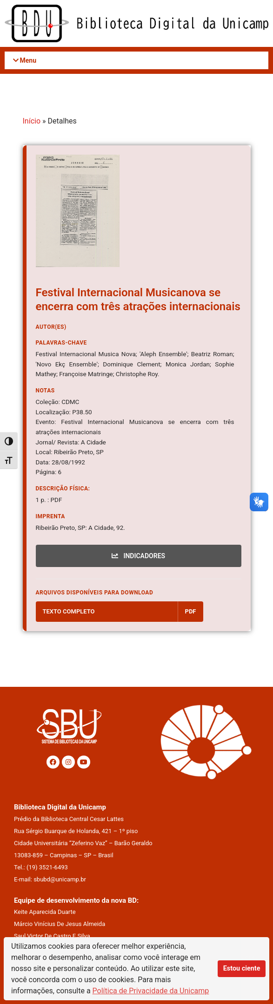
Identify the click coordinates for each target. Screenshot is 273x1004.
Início (32, 121)
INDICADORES (138, 556)
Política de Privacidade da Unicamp (151, 990)
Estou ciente (241, 968)
